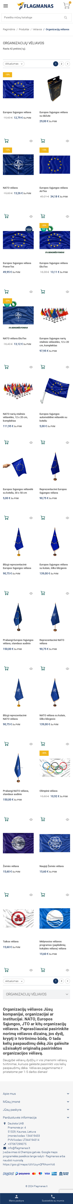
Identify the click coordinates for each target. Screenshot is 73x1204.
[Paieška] (36, 17)
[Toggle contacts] (53, 1198)
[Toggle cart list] (66, 6)
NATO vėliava (10, 187)
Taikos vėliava (10, 941)
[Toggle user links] (16, 1198)
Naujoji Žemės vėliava (52, 866)
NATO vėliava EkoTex (14, 338)
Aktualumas (14, 63)
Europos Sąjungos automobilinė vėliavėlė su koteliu (53, 417)
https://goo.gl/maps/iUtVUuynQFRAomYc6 (29, 1164)
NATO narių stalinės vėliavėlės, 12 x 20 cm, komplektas (15, 417)
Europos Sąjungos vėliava (17, 112)
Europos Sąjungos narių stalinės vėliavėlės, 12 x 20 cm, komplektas (54, 342)
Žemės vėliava (11, 866)
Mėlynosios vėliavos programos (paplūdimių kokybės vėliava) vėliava (53, 945)
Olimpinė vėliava (48, 790)
